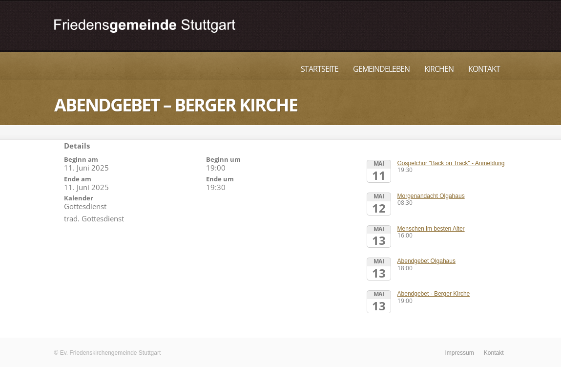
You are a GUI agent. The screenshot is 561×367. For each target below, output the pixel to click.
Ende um (220, 178)
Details (77, 146)
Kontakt (484, 69)
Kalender (78, 198)
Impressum (459, 352)
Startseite (319, 69)
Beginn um (223, 159)
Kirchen (439, 69)
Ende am (77, 178)
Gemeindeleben (381, 69)
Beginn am (81, 159)
